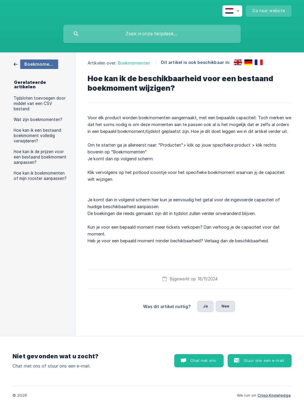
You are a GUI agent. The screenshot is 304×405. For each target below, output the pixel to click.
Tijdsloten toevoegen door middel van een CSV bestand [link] (40, 103)
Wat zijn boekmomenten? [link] (38, 119)
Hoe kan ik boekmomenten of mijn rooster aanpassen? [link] (40, 176)
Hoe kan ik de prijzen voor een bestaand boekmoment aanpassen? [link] (40, 157)
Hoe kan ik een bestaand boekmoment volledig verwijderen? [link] (37, 135)
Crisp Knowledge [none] (274, 395)
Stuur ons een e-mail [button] (264, 360)
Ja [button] (205, 306)
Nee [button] (225, 306)
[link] (36, 64)
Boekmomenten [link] (134, 62)
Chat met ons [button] (203, 360)
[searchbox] (152, 34)
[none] (232, 11)
